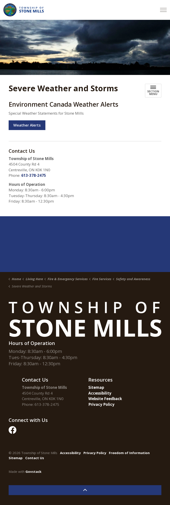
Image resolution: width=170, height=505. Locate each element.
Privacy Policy (101, 404)
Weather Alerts (27, 125)
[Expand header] (163, 10)
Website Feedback (105, 398)
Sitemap (96, 387)
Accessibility (99, 393)
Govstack (33, 471)
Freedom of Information (129, 453)
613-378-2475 (33, 175)
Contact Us (34, 458)
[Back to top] (85, 490)
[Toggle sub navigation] (153, 90)
